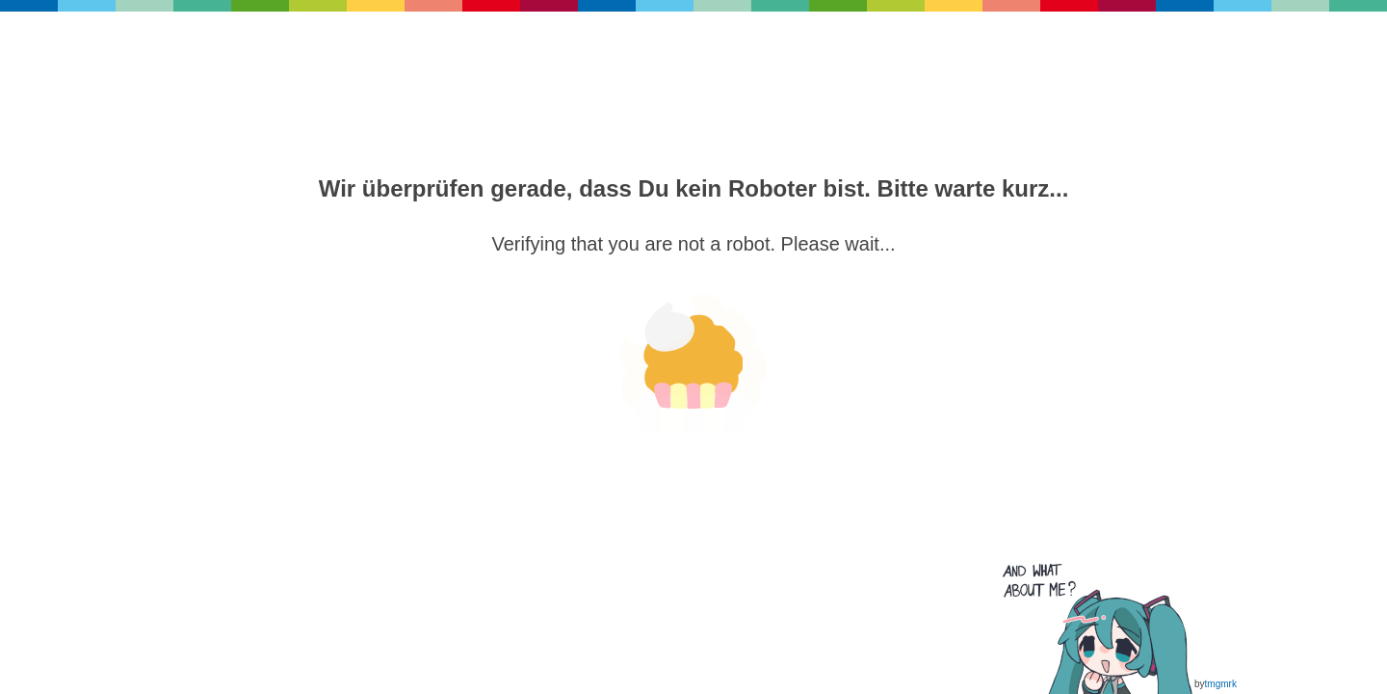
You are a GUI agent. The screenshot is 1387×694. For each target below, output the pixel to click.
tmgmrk (1221, 684)
